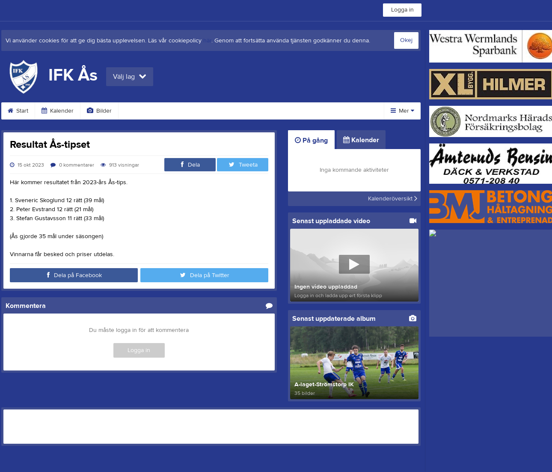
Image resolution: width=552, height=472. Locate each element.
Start (18, 111)
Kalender (58, 111)
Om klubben (281, 111)
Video (137, 111)
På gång (311, 140)
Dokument (230, 111)
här (207, 41)
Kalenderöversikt (392, 199)
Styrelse (329, 111)
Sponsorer (181, 111)
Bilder (99, 111)
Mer (402, 111)
